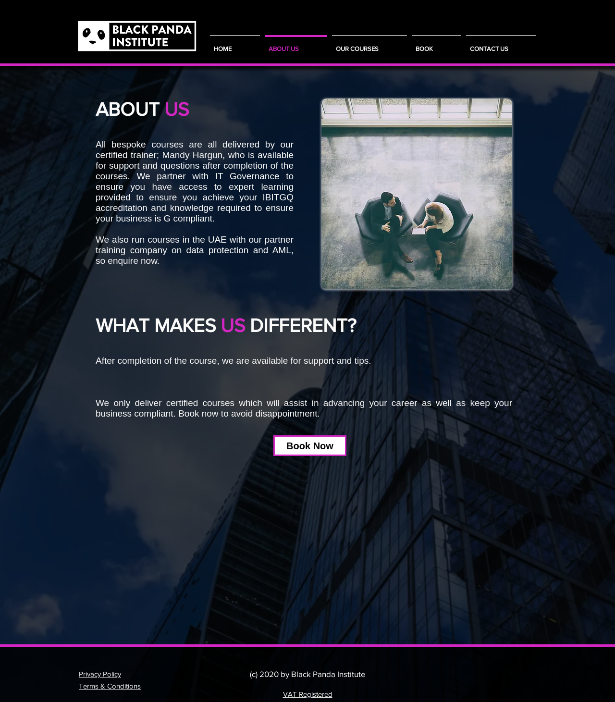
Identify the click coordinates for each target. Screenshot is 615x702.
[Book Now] (309, 445)
